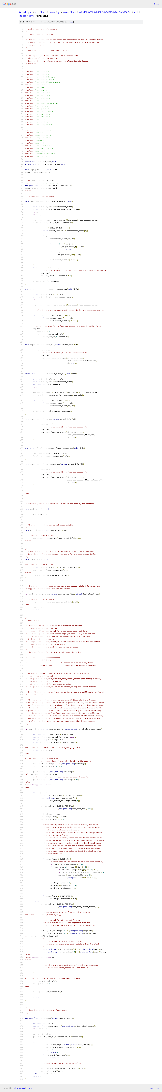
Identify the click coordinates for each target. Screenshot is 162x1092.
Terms (29, 1088)
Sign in (156, 4)
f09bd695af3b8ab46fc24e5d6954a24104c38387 (103, 12)
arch (136, 12)
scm (37, 12)
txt (151, 1088)
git (58, 12)
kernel (22, 12)
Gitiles (15, 1088)
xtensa (22, 15)
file (71, 22)
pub (30, 12)
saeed (66, 12)
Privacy (22, 1088)
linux (43, 12)
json (157, 1088)
